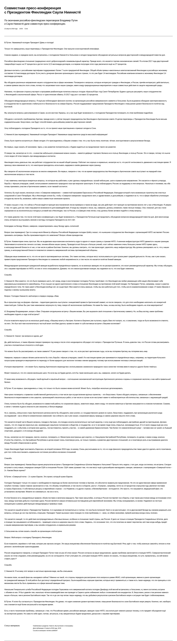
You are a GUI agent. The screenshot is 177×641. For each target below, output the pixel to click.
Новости (51, 626)
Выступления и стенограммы (64, 626)
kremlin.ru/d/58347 (52, 630)
